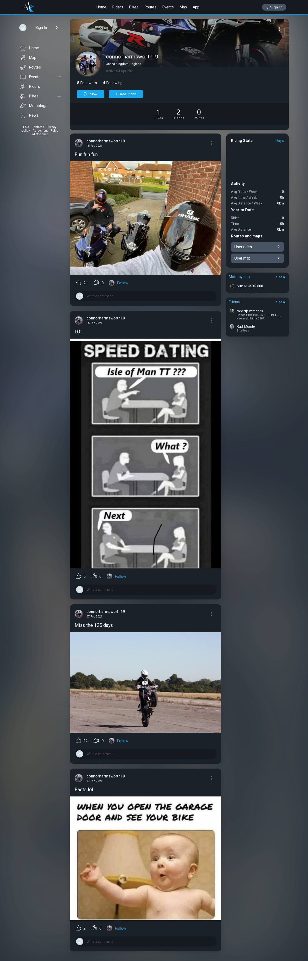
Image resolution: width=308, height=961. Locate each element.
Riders (117, 7)
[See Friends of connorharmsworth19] (178, 114)
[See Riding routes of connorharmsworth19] (199, 114)
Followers (87, 83)
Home (101, 7)
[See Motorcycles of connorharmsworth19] (159, 114)
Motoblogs (33, 105)
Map (183, 7)
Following (112, 83)
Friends (235, 301)
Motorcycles (239, 276)
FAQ (26, 127)
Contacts (38, 127)
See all (281, 277)
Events (168, 7)
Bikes (134, 7)
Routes (150, 7)
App (196, 7)
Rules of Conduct (45, 132)
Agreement (40, 130)
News (29, 115)
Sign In (274, 7)
